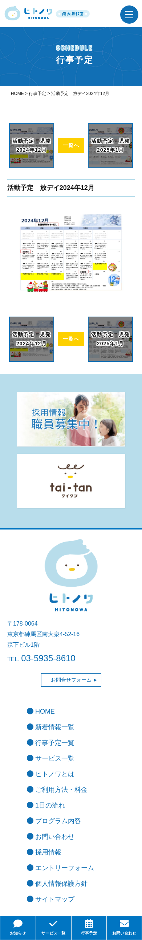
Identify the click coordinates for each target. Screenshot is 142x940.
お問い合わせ (50, 836)
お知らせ (18, 927)
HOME (41, 711)
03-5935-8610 (48, 658)
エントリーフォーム (60, 868)
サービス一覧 (50, 758)
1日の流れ (46, 805)
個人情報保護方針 (57, 883)
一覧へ (71, 145)
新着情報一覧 (50, 727)
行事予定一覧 (50, 742)
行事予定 (89, 927)
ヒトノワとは (50, 774)
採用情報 (44, 852)
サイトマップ (50, 899)
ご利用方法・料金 (57, 789)
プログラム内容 (54, 821)
